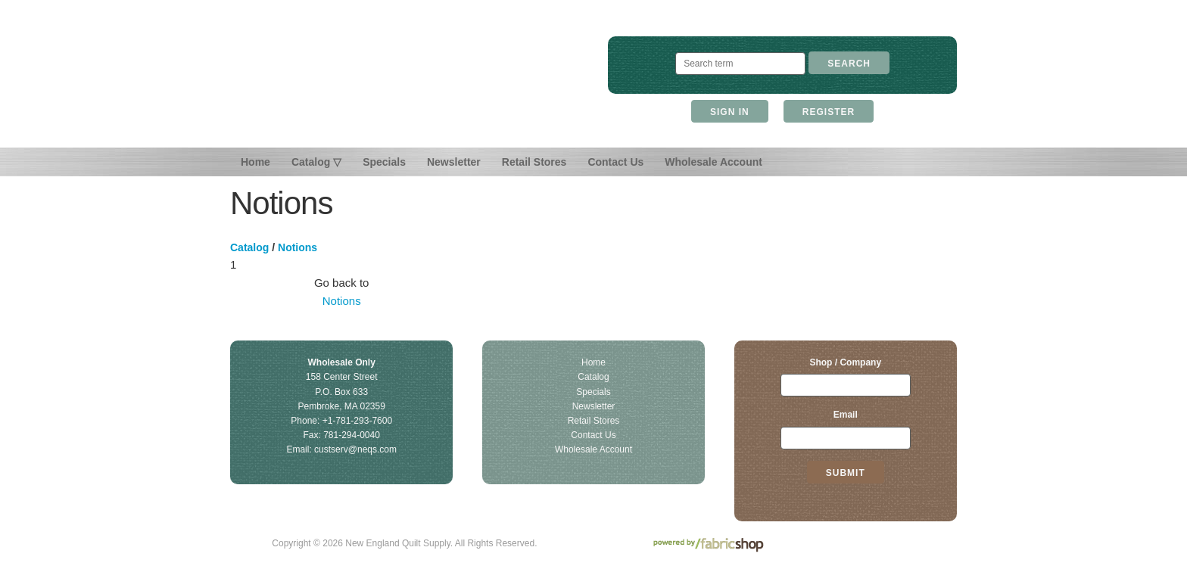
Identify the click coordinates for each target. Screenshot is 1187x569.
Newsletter (454, 162)
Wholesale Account (713, 162)
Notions (297, 247)
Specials (384, 162)
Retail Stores (534, 162)
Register (828, 112)
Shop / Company (845, 362)
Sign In (729, 112)
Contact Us (615, 162)
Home (255, 162)
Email (845, 414)
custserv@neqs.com (355, 449)
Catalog (249, 247)
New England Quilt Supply (404, 82)
